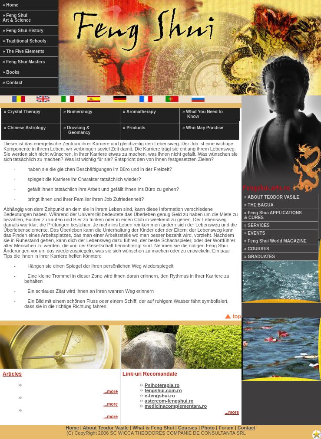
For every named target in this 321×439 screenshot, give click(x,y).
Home (72, 427)
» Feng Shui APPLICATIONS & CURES (273, 215)
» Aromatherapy (139, 111)
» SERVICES (257, 225)
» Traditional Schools (24, 41)
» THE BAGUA (259, 205)
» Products (134, 127)
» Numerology (78, 111)
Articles (12, 374)
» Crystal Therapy (22, 111)
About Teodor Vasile (106, 427)
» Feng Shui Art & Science (17, 18)
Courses (187, 427)
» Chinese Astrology (25, 127)
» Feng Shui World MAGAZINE (275, 241)
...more (110, 391)
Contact (246, 427)
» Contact (13, 82)
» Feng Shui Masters (24, 61)
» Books (11, 72)
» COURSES (256, 248)
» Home (10, 5)
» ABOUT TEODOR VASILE (271, 197)
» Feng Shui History (23, 30)
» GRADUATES (259, 256)
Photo (208, 427)
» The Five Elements (23, 51)
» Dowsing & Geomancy (76, 130)
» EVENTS (254, 233)
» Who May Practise (202, 127)
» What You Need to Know (202, 114)
